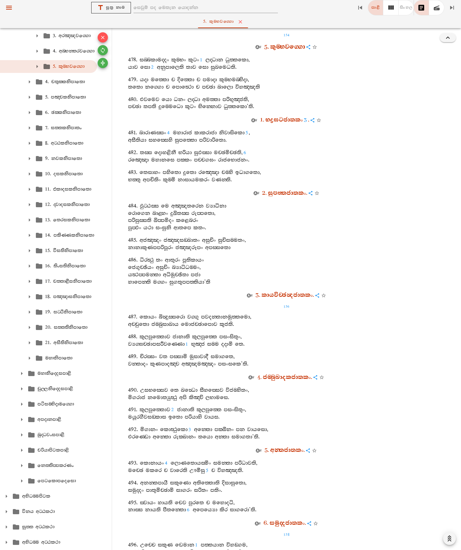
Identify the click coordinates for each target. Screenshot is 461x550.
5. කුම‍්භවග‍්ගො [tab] (232, 22)
